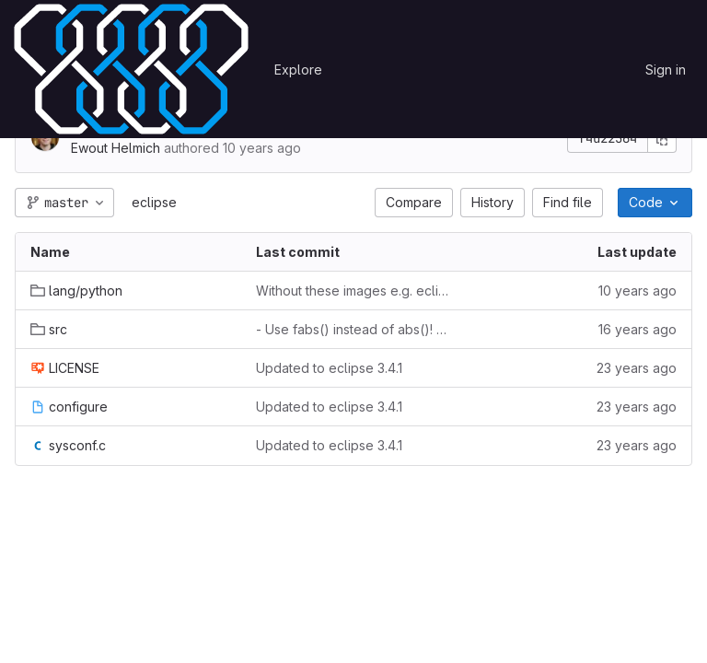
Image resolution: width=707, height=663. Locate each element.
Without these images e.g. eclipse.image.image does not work (354, 290)
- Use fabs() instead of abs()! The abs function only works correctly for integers (354, 329)
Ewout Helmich (115, 148)
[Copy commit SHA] (662, 138)
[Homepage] (131, 69)
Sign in (665, 69)
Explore (298, 69)
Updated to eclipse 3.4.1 (329, 368)
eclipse (154, 202)
